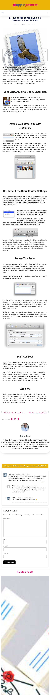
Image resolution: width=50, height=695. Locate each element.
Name (5, 539)
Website (5, 553)
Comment (6, 518)
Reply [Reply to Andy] (43, 482)
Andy (10, 474)
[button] (2, 12)
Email (5, 546)
